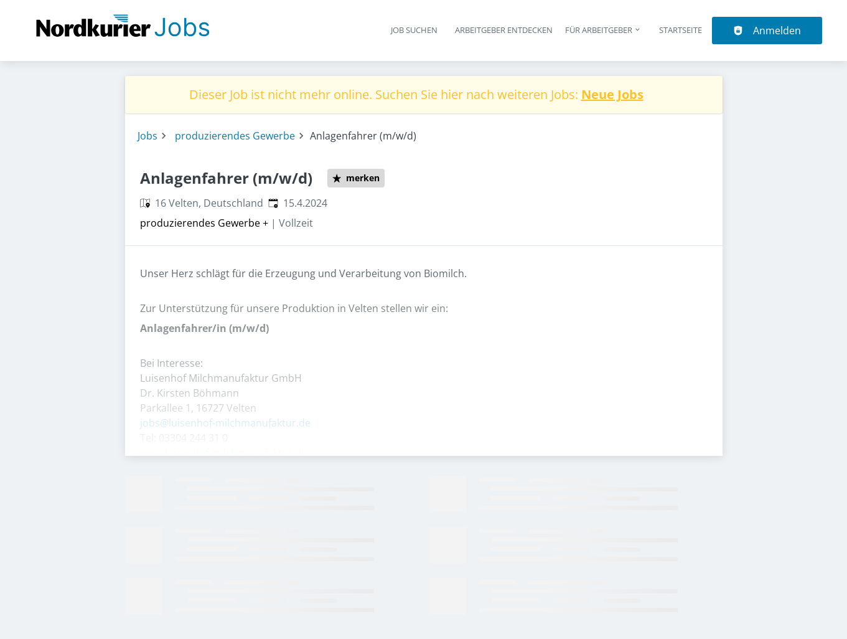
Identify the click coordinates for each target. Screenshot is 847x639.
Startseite (680, 30)
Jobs (147, 136)
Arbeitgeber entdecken (504, 30)
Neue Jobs (612, 94)
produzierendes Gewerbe (235, 136)
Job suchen (414, 30)
